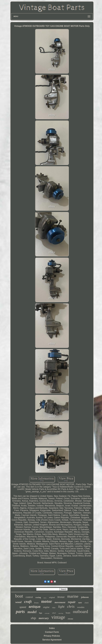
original (52, 597)
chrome (70, 619)
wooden (80, 607)
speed (23, 607)
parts (20, 611)
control (29, 597)
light (61, 606)
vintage (58, 617)
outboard (80, 611)
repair (72, 602)
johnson (85, 597)
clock (87, 603)
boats (68, 613)
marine (72, 596)
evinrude (47, 613)
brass (36, 603)
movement (60, 602)
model (32, 612)
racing (38, 597)
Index (52, 628)
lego (40, 613)
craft (27, 601)
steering (60, 613)
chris (71, 606)
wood (18, 602)
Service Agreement (51, 640)
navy (45, 598)
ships (54, 607)
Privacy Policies (52, 636)
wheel (54, 613)
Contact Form (52, 632)
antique (35, 606)
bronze (61, 597)
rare (80, 602)
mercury (44, 618)
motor (46, 601)
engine (46, 607)
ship (33, 618)
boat (19, 596)
